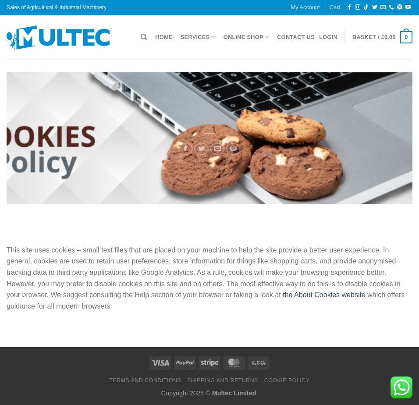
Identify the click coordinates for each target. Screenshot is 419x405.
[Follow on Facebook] (349, 7)
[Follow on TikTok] (366, 7)
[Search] (144, 37)
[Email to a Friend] (217, 147)
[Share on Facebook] (185, 147)
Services (198, 37)
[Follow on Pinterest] (399, 7)
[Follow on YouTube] (408, 7)
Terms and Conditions (145, 380)
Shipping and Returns (222, 380)
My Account (305, 7)
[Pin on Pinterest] (233, 147)
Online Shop (246, 37)
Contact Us (296, 37)
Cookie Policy (287, 380)
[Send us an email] (383, 7)
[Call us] (391, 7)
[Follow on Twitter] (374, 7)
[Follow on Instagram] (357, 7)
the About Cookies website (324, 294)
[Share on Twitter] (201, 147)
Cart (335, 7)
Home (163, 37)
